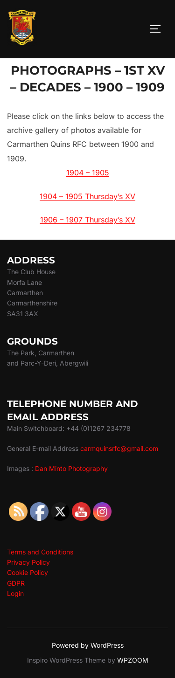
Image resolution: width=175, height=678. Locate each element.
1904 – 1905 (87, 172)
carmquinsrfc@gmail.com (119, 448)
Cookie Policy (27, 572)
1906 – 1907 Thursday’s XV (87, 219)
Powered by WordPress (88, 645)
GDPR (16, 583)
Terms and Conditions (40, 552)
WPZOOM (132, 660)
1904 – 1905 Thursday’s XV (87, 196)
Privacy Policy (28, 562)
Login (15, 593)
